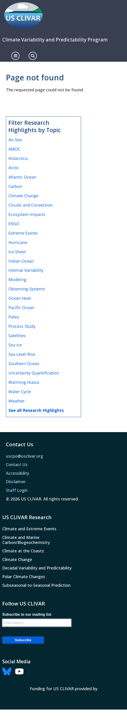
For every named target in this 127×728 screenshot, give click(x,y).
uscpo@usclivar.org (24, 456)
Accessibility (17, 473)
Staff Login (17, 490)
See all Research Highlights (36, 410)
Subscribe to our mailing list (26, 614)
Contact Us (17, 464)
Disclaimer (16, 481)
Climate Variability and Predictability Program (55, 39)
